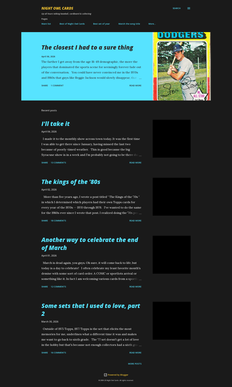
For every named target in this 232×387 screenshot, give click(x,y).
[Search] (177, 8)
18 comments (58, 220)
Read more (135, 85)
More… (152, 23)
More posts (134, 363)
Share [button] (44, 85)
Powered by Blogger (116, 374)
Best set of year (101, 23)
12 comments (58, 286)
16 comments (58, 352)
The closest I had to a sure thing (87, 47)
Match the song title (129, 23)
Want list (46, 23)
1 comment (57, 85)
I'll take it (55, 124)
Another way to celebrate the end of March (89, 244)
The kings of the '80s (70, 182)
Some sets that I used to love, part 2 (90, 310)
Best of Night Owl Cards (72, 23)
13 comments (58, 162)
